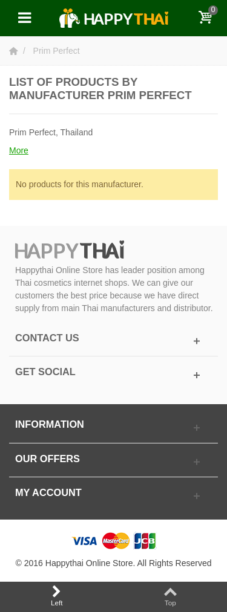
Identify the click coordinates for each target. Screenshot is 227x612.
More (18, 150)
